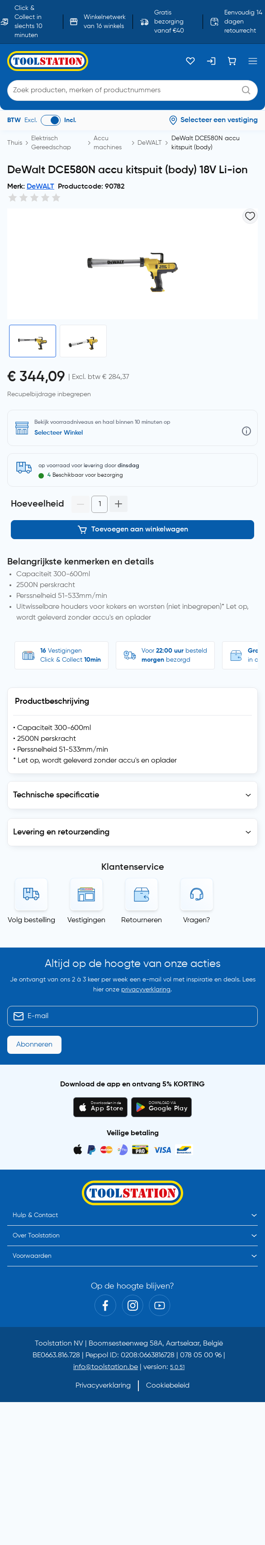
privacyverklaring (145, 989)
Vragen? (196, 919)
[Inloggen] (211, 61)
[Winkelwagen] (232, 61)
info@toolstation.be (105, 1366)
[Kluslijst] (190, 61)
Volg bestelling (31, 919)
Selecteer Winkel (58, 436)
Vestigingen (86, 919)
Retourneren (141, 919)
